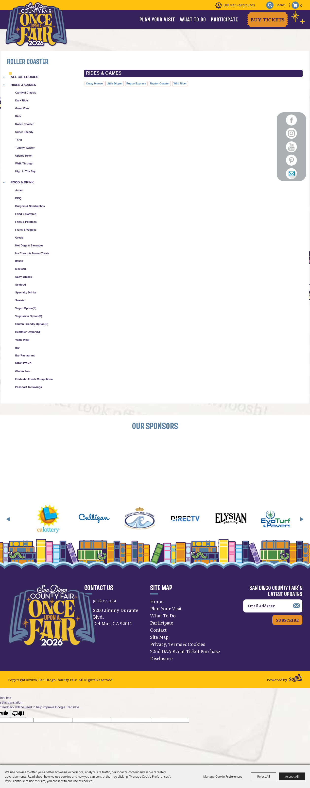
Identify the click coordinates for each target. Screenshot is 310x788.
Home (157, 603)
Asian (19, 190)
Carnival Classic (25, 92)
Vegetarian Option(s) (28, 316)
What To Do (193, 19)
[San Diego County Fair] (37, 25)
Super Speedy (24, 131)
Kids (18, 116)
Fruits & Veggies (25, 229)
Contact (158, 631)
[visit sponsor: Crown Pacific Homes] (152, 521)
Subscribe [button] (287, 622)
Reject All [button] (263, 776)
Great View (22, 108)
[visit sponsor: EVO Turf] (289, 521)
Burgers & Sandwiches (30, 206)
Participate (224, 19)
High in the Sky (25, 171)
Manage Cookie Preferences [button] (222, 776)
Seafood (20, 284)
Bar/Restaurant (25, 355)
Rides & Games (23, 85)
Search (269, 5)
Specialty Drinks (25, 292)
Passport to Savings (28, 387)
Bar (17, 347)
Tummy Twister (25, 147)
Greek (19, 237)
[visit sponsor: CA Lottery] (61, 521)
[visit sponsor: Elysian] (243, 521)
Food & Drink (22, 182)
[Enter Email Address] (272, 607)
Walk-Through (24, 163)
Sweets (20, 300)
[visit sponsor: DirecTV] (198, 521)
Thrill (18, 139)
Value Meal (22, 339)
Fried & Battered (25, 213)
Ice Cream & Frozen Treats (32, 253)
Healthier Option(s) (27, 331)
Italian (19, 260)
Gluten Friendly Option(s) (31, 323)
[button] (8, 521)
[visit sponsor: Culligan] (106, 521)
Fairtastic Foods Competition (34, 379)
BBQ (18, 198)
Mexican (20, 268)
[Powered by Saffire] (295, 680)
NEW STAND (23, 363)
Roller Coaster (24, 124)
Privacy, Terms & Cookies (177, 646)
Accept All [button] (292, 776)
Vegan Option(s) (25, 308)
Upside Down (24, 155)
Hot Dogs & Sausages (29, 245)
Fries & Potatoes (26, 221)
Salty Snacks (23, 276)
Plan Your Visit (157, 19)
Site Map (159, 639)
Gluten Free (22, 371)
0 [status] (301, 5)
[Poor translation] (18, 716)
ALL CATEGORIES (24, 77)
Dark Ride (21, 100)
